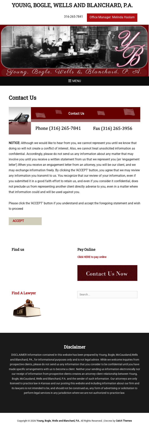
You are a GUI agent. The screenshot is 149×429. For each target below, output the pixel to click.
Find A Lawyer (24, 293)
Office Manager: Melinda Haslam (112, 17)
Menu (76, 81)
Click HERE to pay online (91, 257)
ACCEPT (18, 221)
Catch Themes (124, 420)
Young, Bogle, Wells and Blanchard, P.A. (72, 5)
